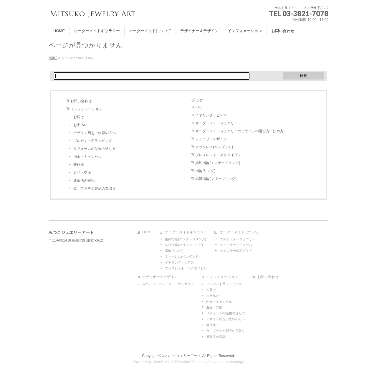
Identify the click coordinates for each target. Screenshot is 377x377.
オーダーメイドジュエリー (216, 123)
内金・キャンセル (87, 157)
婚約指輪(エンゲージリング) (217, 163)
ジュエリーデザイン (211, 139)
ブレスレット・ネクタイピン (218, 155)
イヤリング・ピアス (211, 115)
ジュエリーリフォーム (236, 245)
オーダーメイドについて (239, 232)
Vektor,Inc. (216, 362)
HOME (147, 232)
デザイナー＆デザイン (160, 277)
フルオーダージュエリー (237, 239)
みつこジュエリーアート (181, 356)
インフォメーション (86, 109)
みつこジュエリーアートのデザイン (168, 284)
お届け (78, 117)
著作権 (78, 165)
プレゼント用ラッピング (92, 141)
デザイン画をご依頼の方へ (94, 133)
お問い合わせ (81, 101)
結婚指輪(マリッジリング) (216, 179)
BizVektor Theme (189, 362)
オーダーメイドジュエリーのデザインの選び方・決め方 (239, 131)
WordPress (162, 362)
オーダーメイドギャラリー (186, 232)
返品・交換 (82, 173)
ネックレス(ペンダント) (214, 147)
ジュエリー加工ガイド (236, 250)
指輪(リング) (205, 171)
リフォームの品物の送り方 (94, 149)
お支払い (80, 125)
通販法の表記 (84, 180)
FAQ (198, 107)
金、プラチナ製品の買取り (94, 188)
